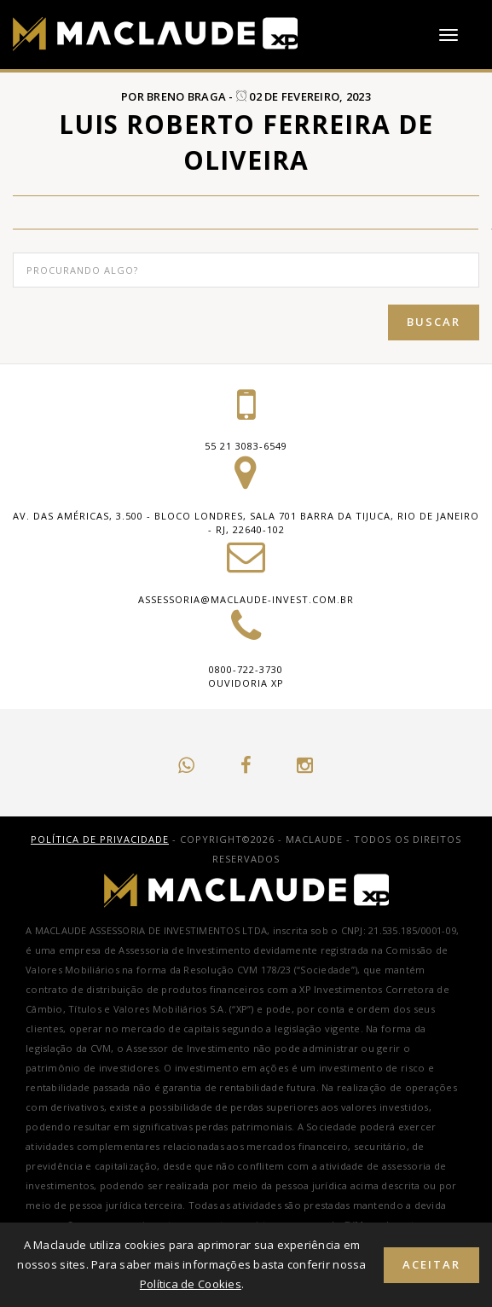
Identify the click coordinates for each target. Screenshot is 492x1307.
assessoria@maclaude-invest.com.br (246, 599)
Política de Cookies (190, 1284)
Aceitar (431, 1264)
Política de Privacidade (100, 839)
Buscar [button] (433, 321)
